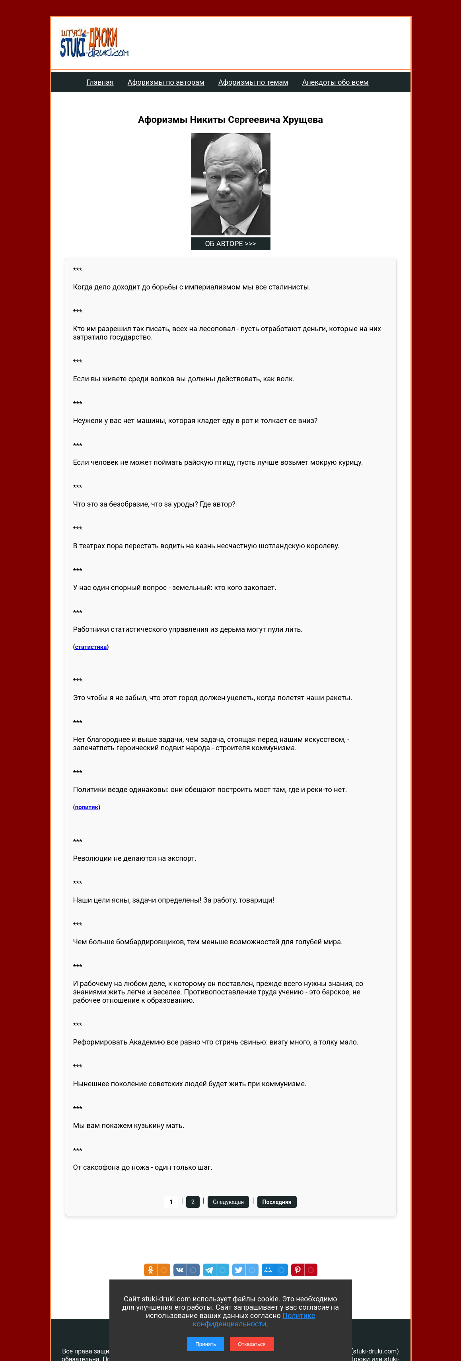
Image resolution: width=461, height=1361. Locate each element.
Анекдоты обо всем (335, 82)
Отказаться (252, 1344)
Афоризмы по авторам (166, 82)
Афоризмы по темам (253, 82)
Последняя (277, 1202)
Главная (99, 82)
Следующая (228, 1202)
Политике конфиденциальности (254, 1319)
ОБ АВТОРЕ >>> (230, 243)
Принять (205, 1344)
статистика (91, 646)
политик (86, 807)
